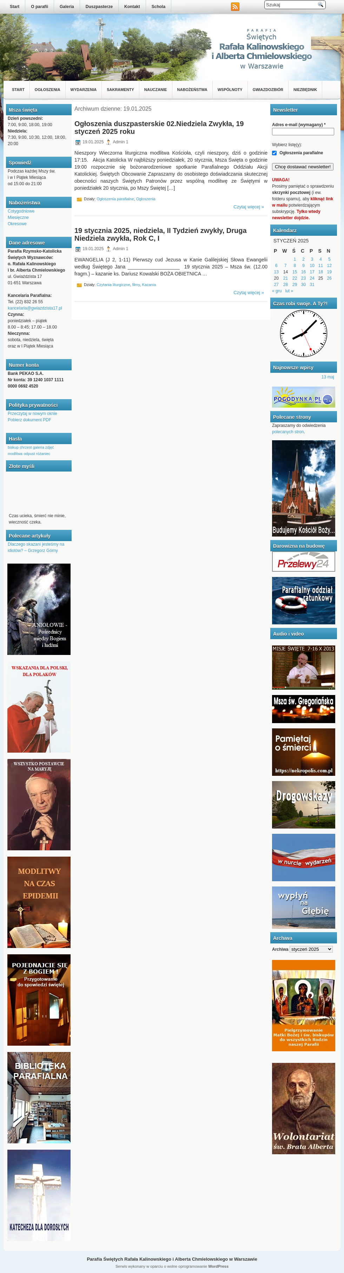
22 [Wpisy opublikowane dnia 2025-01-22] (294, 278)
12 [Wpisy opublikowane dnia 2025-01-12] (329, 265)
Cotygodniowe (21, 211)
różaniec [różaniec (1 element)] (43, 454)
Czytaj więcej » (248, 206)
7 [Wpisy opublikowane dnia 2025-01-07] (285, 265)
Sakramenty (120, 89)
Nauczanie (155, 89)
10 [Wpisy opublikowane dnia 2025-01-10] (312, 265)
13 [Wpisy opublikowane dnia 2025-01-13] (276, 271)
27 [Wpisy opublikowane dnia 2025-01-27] (276, 284)
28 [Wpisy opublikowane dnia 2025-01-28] (285, 284)
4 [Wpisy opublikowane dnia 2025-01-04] (320, 259)
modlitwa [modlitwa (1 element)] (15, 454)
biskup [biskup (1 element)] (13, 447)
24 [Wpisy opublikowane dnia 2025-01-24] (312, 278)
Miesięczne (18, 217)
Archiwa (280, 949)
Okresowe (17, 223)
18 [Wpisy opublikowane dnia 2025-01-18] (320, 271)
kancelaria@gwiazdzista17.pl (35, 308)
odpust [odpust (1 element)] (29, 454)
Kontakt (132, 6)
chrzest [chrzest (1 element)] (26, 447)
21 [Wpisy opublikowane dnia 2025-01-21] (285, 278)
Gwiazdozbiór (268, 89)
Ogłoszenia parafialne (115, 199)
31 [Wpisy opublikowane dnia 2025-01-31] (312, 284)
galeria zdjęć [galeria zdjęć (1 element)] (43, 447)
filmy (136, 284)
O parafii (39, 6)
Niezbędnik (305, 89)
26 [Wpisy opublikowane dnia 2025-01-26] (329, 278)
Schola (158, 6)
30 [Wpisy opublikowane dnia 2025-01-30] (303, 284)
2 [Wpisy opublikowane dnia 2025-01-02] (303, 259)
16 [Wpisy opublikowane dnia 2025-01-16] (303, 271)
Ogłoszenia (47, 89)
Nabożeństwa (192, 89)
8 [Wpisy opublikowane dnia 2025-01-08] (294, 265)
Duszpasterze (99, 6)
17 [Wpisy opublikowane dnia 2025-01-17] (312, 271)
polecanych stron (288, 431)
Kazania (149, 284)
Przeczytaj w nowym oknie (32, 413)
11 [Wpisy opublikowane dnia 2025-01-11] (320, 265)
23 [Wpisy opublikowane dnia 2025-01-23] (303, 278)
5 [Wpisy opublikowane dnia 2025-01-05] (329, 259)
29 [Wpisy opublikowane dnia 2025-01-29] (294, 284)
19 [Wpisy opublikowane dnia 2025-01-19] (329, 271)
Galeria (67, 6)
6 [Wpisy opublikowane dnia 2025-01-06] (276, 265)
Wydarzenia (84, 89)
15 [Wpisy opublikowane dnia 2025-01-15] (294, 271)
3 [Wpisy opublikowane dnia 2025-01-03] (312, 259)
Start (14, 6)
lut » (289, 290)
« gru (277, 290)
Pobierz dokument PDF (29, 419)
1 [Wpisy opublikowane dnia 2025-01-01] (294, 259)
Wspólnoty (230, 89)
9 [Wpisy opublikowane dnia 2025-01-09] (303, 265)
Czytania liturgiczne (113, 284)
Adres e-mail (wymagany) (299, 124)
